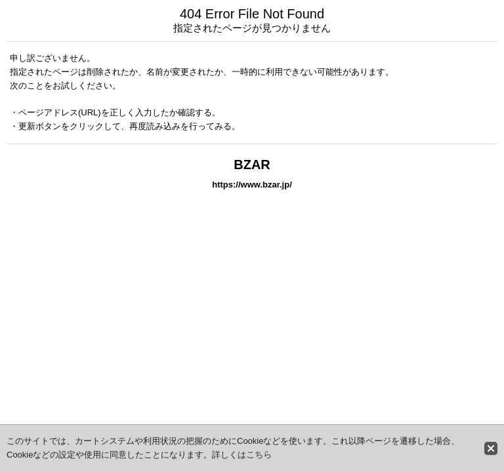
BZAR (252, 164)
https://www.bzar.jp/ (252, 184)
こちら (259, 455)
